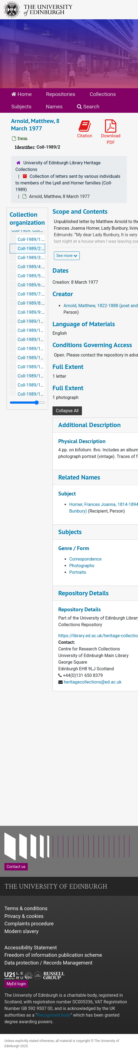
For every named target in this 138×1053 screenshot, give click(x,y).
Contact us (16, 866)
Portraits (77, 572)
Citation (84, 129)
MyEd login (16, 984)
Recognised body (54, 1015)
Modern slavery (21, 931)
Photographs (81, 565)
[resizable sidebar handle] (27, 402)
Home (21, 94)
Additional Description (89, 424)
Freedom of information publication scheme (53, 955)
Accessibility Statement (30, 947)
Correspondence (85, 559)
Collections (103, 94)
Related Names (79, 477)
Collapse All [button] (67, 410)
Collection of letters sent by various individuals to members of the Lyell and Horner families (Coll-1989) (67, 183)
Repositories (60, 94)
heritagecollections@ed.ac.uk (93, 682)
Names (54, 106)
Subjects (21, 106)
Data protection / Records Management (48, 963)
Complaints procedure (29, 923)
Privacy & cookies (24, 916)
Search (88, 106)
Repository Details (83, 593)
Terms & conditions (26, 908)
